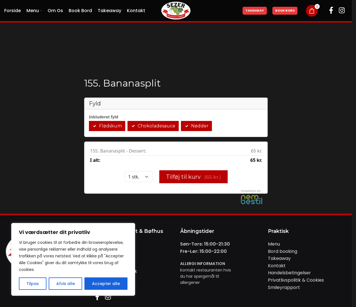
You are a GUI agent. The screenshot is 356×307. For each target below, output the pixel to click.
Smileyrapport (284, 287)
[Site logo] (176, 10)
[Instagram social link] (342, 10)
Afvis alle (65, 283)
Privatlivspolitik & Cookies (296, 280)
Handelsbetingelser (289, 273)
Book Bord (285, 10)
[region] (73, 259)
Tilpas (32, 283)
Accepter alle (106, 283)
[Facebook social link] (331, 10)
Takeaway (254, 10)
